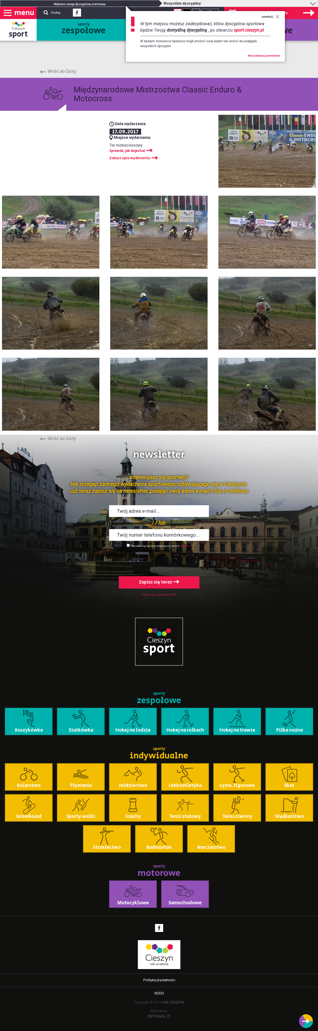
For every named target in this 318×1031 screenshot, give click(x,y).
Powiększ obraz (159, 232)
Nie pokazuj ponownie (264, 56)
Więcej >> (185, 546)
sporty (84, 29)
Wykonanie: (159, 1013)
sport (18, 34)
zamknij (270, 17)
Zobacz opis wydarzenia (129, 158)
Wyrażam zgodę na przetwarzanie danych (155, 546)
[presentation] (159, 561)
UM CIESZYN (173, 1002)
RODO (159, 993)
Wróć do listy (61, 72)
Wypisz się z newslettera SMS (159, 594)
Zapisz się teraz (159, 582)
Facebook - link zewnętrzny (77, 14)
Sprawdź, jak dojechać (127, 150)
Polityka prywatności (159, 980)
